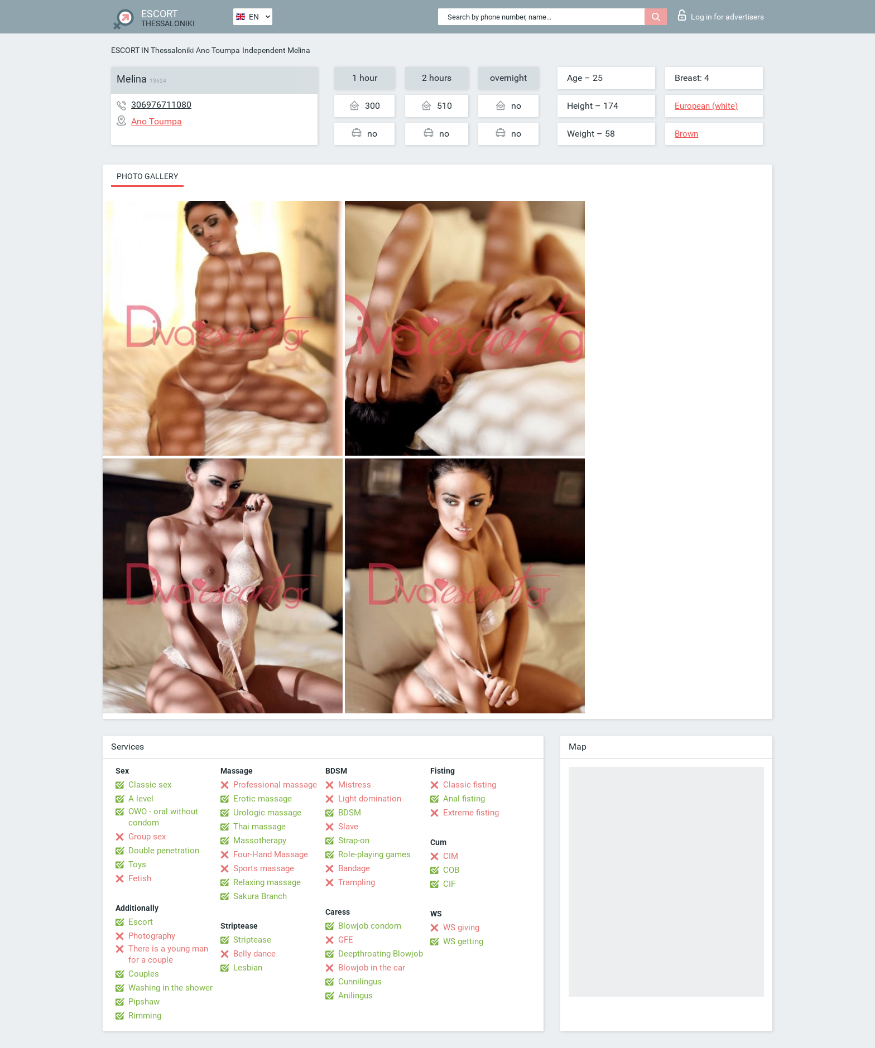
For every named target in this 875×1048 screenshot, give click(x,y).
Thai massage (259, 827)
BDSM (349, 813)
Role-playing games (374, 854)
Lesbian (247, 968)
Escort (140, 922)
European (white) (706, 106)
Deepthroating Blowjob (380, 954)
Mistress (354, 785)
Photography (151, 936)
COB (451, 870)
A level (140, 799)
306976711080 (161, 104)
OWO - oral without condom (163, 817)
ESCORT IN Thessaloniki (152, 50)
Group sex (147, 837)
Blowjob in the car (371, 968)
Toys (137, 864)
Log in (721, 15)
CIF (449, 884)
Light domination (369, 799)
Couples (143, 974)
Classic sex (149, 785)
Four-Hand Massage (270, 854)
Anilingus (355, 996)
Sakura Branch (260, 896)
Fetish (139, 878)
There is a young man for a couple (168, 954)
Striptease (252, 940)
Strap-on (353, 840)
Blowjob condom (369, 926)
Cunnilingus (360, 982)
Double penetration (163, 851)
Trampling (356, 882)
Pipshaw (144, 1002)
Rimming (144, 1016)
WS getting (463, 941)
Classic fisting (469, 785)
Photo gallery (147, 176)
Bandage (354, 868)
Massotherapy (259, 840)
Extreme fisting (471, 813)
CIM (450, 856)
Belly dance (254, 954)
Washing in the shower (170, 988)
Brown (686, 134)
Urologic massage (267, 813)
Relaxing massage (267, 882)
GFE (345, 940)
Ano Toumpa (218, 50)
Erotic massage (262, 799)
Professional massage (275, 785)
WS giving (461, 928)
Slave (348, 827)
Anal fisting (464, 799)
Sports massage (263, 868)
